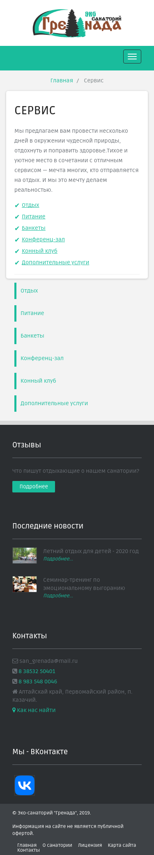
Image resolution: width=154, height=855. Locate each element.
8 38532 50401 (36, 671)
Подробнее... (58, 559)
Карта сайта (122, 845)
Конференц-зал (43, 239)
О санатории (57, 845)
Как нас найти (34, 710)
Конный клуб (39, 250)
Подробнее (34, 486)
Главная (62, 80)
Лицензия (90, 845)
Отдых (30, 205)
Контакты (28, 850)
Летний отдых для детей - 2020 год (91, 551)
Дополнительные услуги (55, 262)
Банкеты (34, 228)
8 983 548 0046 (37, 681)
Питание (34, 216)
